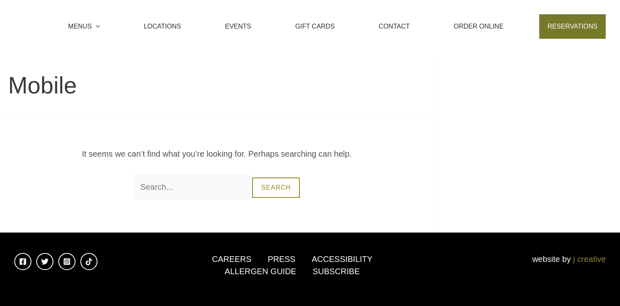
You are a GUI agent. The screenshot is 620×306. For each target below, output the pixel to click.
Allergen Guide (261, 271)
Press (281, 259)
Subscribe (336, 271)
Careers (232, 259)
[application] (96, 26)
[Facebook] (22, 261)
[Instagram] (66, 261)
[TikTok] (88, 261)
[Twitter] (44, 261)
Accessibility (342, 259)
